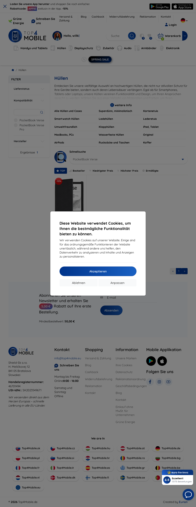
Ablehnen (78, 283)
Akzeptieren (98, 271)
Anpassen (117, 283)
